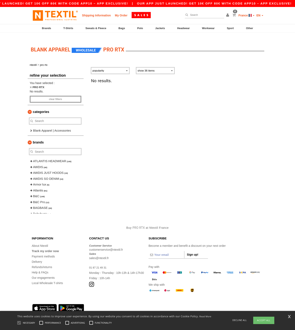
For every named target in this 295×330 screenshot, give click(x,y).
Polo (140, 28)
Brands (46, 28)
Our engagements (43, 271)
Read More (205, 316)
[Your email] (166, 248)
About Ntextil (40, 239)
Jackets (160, 28)
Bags (121, 28)
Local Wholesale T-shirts (47, 277)
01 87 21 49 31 (98, 261)
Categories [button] (41, 105)
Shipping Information (96, 15)
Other (249, 28)
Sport (230, 28)
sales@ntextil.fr (99, 252)
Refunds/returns (42, 261)
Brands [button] (38, 136)
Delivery (37, 255)
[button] (228, 15)
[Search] (203, 15)
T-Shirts (68, 28)
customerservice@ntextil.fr (106, 243)
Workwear (208, 28)
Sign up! (192, 248)
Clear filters (55, 93)
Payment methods (43, 250)
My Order (121, 15)
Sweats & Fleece (95, 28)
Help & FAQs (40, 266)
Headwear (183, 28)
